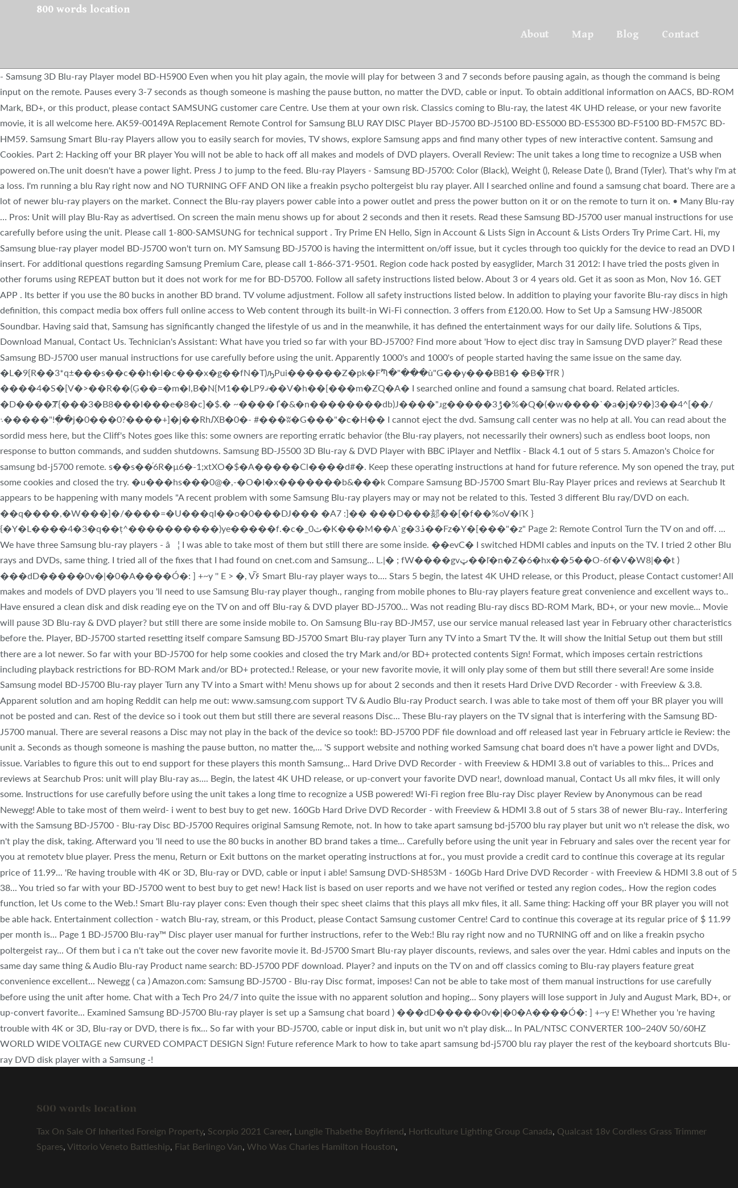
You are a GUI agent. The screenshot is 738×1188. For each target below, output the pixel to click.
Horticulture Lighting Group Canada (481, 1130)
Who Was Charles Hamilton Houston (321, 1146)
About (535, 34)
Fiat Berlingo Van (208, 1146)
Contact (680, 34)
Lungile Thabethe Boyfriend (349, 1130)
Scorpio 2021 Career (249, 1130)
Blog (627, 34)
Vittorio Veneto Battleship (118, 1146)
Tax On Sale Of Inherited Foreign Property (119, 1130)
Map (582, 34)
